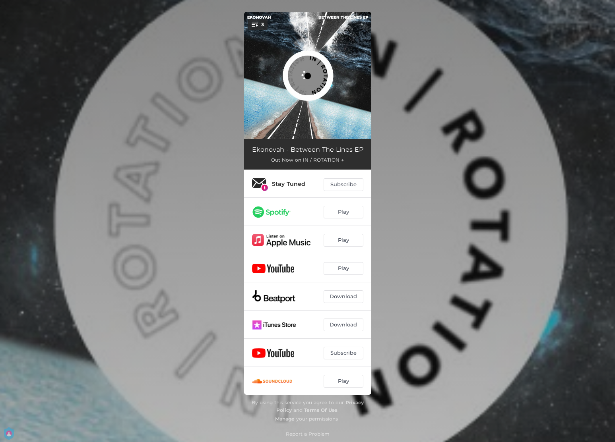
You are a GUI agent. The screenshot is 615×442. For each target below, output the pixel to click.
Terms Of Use (321, 410)
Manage (285, 419)
